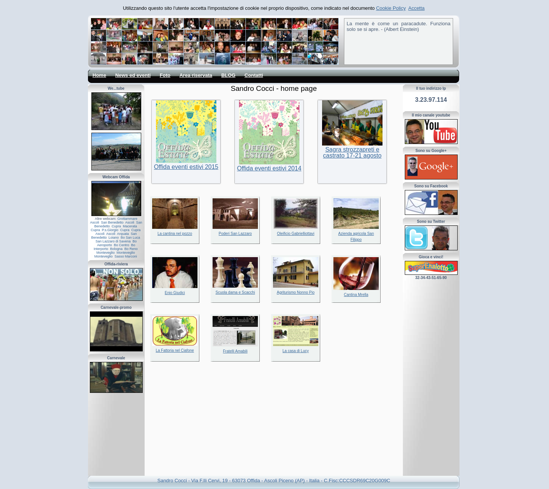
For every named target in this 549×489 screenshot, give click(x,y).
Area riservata (195, 75)
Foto (165, 75)
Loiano (113, 237)
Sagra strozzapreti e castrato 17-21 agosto (352, 152)
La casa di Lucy (295, 351)
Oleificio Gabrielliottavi (296, 233)
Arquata (123, 234)
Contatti (254, 75)
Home (99, 75)
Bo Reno (131, 249)
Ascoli (94, 222)
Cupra (116, 226)
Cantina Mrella (356, 295)
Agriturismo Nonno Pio (296, 292)
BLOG (228, 75)
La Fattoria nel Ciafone (175, 350)
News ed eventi (133, 75)
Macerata (130, 226)
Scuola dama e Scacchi (235, 292)
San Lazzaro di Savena (113, 241)
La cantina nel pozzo (174, 233)
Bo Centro (121, 245)
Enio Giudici (175, 293)
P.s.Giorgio (110, 230)
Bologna (116, 249)
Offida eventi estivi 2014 (269, 168)
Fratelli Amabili (235, 351)
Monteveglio (105, 252)
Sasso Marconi (125, 256)
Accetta (416, 8)
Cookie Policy (391, 8)
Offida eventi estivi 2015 (186, 167)
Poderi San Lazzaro (235, 233)
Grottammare (127, 219)
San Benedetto (112, 222)
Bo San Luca (130, 237)
